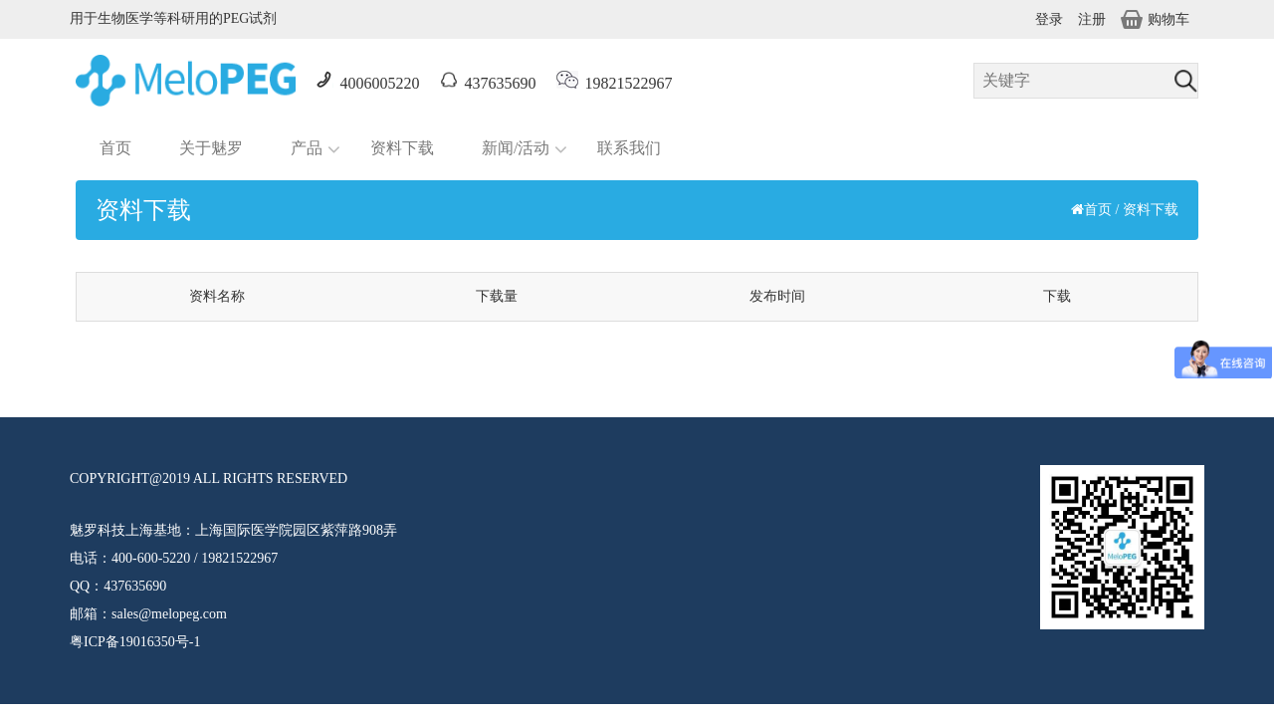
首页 (115, 147)
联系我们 (629, 147)
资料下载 (402, 147)
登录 (1049, 19)
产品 (306, 147)
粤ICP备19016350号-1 (135, 641)
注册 (1092, 19)
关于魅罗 (211, 147)
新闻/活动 (515, 147)
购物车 (1155, 19)
